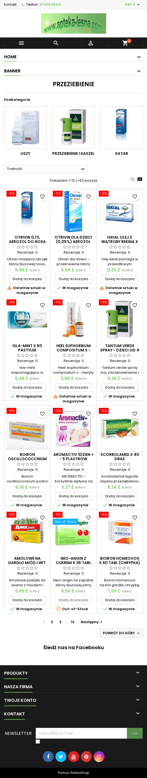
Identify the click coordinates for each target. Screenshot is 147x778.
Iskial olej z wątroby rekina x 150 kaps (119, 242)
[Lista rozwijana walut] (133, 4)
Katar (121, 153)
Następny (92, 622)
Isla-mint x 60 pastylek (27, 348)
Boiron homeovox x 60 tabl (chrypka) (119, 560)
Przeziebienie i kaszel (73, 153)
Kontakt (10, 4)
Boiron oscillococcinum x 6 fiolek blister (27, 459)
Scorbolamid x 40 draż (119, 457)
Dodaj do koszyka (27, 279)
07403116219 (50, 4)
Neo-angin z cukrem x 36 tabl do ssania (73, 563)
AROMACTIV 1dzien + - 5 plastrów (73, 457)
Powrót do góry (122, 633)
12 (72, 622)
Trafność (46, 169)
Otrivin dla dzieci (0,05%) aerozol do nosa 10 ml (73, 242)
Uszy (25, 153)
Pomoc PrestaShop (73, 772)
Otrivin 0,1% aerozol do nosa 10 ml (27, 242)
